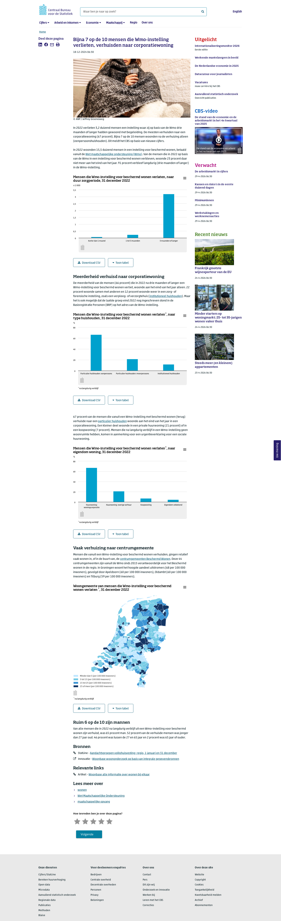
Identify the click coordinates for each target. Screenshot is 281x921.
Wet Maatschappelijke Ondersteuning (101, 795)
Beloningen (97, 900)
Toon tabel (121, 262)
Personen (96, 890)
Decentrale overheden (103, 885)
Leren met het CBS (153, 900)
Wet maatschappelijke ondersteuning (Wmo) (113, 154)
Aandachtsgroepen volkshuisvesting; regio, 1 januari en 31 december (133, 753)
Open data (44, 885)
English (237, 11)
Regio (133, 22)
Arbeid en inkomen (66, 22)
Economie (92, 22)
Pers (145, 880)
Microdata (44, 890)
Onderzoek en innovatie (156, 890)
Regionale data (46, 900)
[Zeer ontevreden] (77, 821)
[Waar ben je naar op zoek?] (143, 11)
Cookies (199, 885)
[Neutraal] (93, 821)
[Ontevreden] (85, 821)
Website (199, 875)
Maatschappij (114, 22)
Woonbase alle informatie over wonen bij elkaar (119, 774)
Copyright (200, 880)
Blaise (41, 915)
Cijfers (43, 22)
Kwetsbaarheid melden (208, 895)
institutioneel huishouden (165, 296)
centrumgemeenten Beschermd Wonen (145, 559)
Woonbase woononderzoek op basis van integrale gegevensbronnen (135, 759)
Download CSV (89, 262)
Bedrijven (96, 875)
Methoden (44, 910)
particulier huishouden (112, 421)
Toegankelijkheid (204, 890)
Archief (199, 900)
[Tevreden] (101, 821)
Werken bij (149, 895)
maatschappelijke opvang (94, 801)
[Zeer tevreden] (109, 821)
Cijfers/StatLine (47, 875)
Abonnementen (204, 905)
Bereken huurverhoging (51, 880)
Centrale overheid (101, 880)
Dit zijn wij (149, 885)
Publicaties (44, 905)
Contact (147, 875)
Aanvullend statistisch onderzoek (57, 895)
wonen (82, 790)
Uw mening (277, 450)
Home (42, 32)
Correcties (148, 905)
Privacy (94, 895)
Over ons (147, 22)
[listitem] (40, 44)
